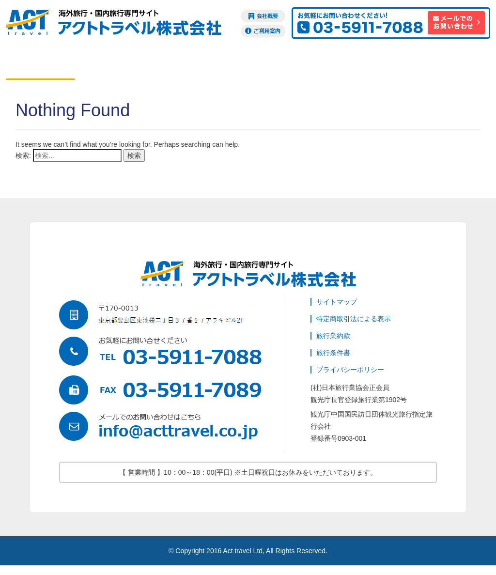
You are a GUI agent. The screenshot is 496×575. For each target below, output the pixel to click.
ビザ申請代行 (315, 65)
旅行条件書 (333, 353)
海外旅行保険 (384, 65)
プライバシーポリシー (350, 369)
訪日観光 (452, 65)
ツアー (178, 65)
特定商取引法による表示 (353, 319)
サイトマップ (336, 302)
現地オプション (246, 65)
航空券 (40, 65)
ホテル (109, 65)
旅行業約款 (333, 336)
